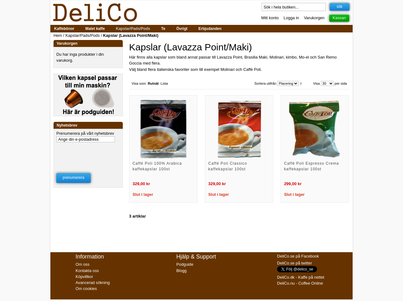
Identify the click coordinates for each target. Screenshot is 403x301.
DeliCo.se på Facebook (298, 256)
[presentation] (88, 153)
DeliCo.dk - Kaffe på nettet (300, 277)
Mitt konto (270, 17)
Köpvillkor (84, 276)
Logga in (291, 17)
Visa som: (139, 83)
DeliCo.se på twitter (294, 263)
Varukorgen (314, 17)
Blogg (181, 270)
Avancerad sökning (93, 282)
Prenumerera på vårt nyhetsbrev (85, 133)
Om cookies (86, 288)
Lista (164, 83)
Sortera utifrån (265, 83)
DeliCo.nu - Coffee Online (300, 283)
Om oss (82, 264)
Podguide (184, 264)
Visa (316, 83)
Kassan (339, 17)
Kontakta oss (87, 270)
